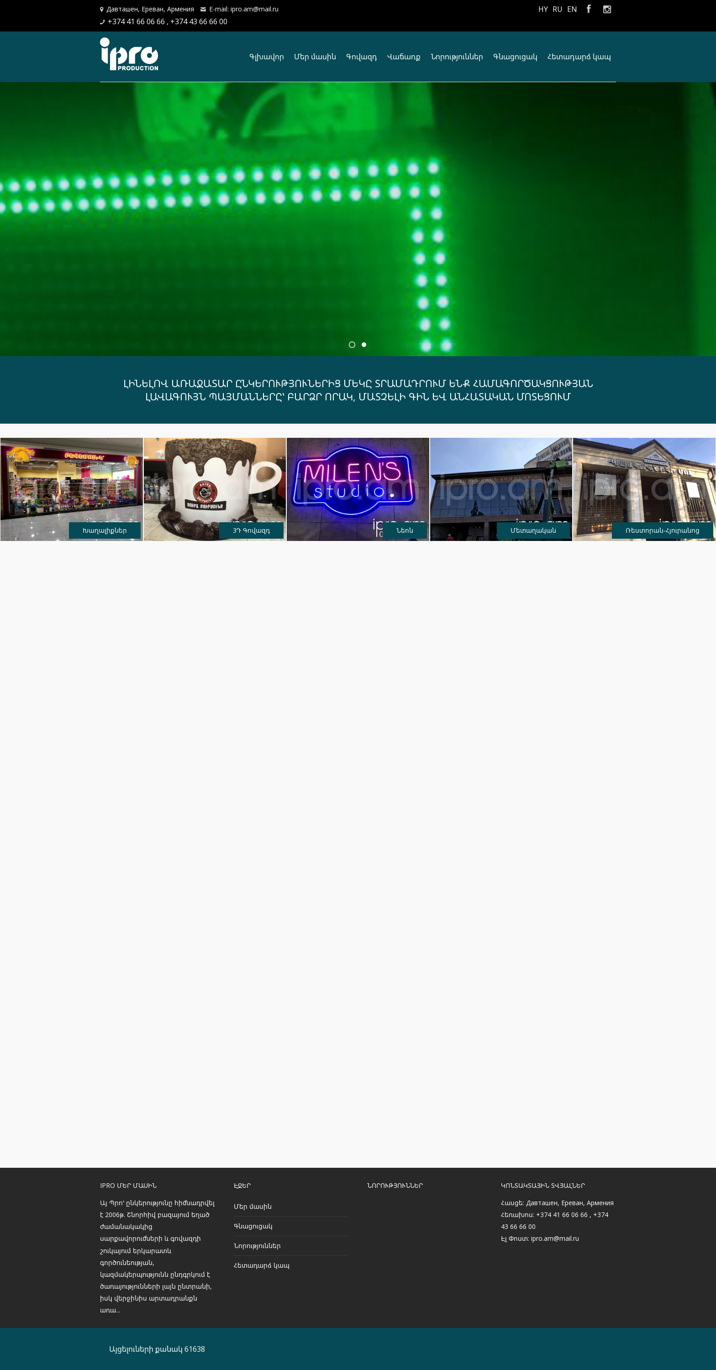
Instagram (607, 9)
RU (558, 9)
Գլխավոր (266, 57)
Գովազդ (361, 57)
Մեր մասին (315, 57)
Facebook (588, 9)
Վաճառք (404, 57)
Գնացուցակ (515, 57)
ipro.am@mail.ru (555, 1238)
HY (543, 9)
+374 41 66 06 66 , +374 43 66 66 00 (167, 21)
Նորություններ (457, 57)
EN (572, 9)
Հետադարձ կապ (579, 57)
